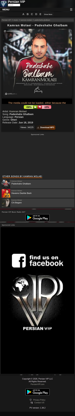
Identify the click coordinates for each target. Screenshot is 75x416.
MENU (5, 9)
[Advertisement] (37, 155)
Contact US (39, 403)
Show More (48, 14)
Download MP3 (45, 127)
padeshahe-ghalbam (42, 20)
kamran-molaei (26, 20)
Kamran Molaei (18, 111)
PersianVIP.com (37, 384)
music (15, 20)
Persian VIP (6, 20)
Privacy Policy (39, 400)
